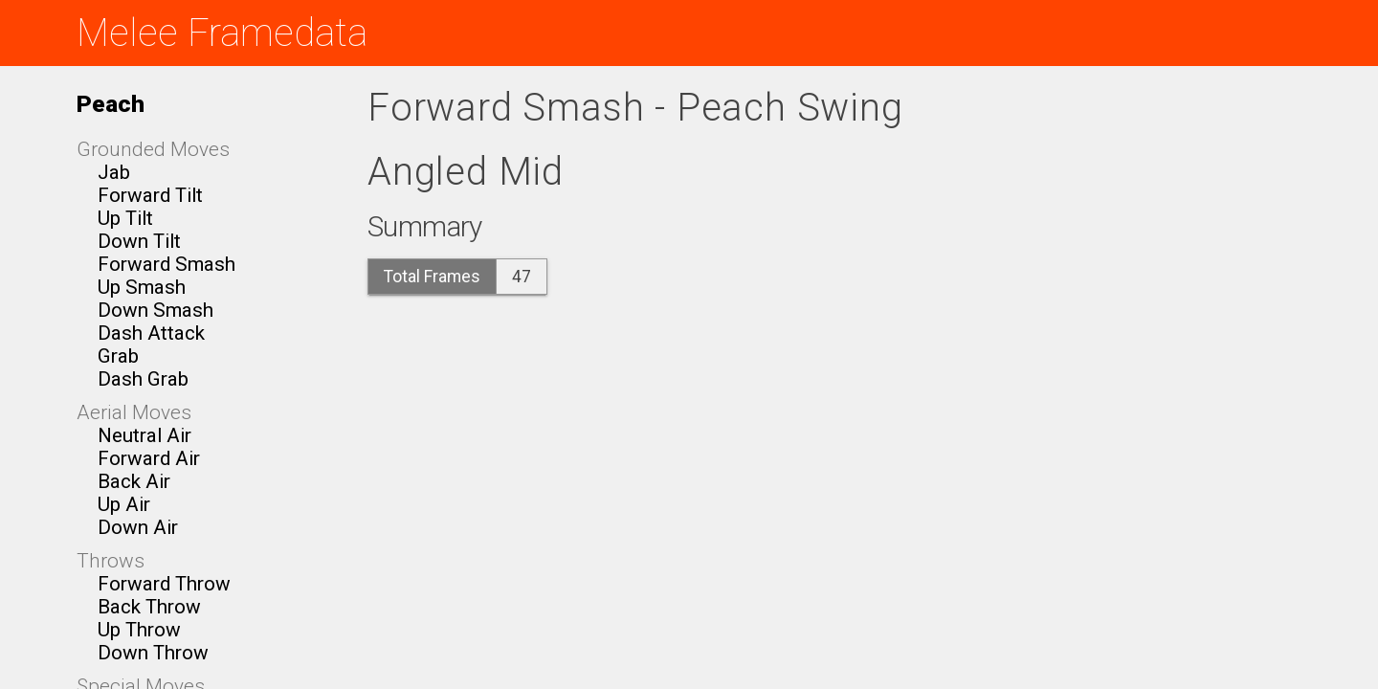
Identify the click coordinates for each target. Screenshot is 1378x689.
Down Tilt (139, 241)
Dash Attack (151, 333)
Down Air (138, 527)
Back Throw (149, 606)
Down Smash (155, 310)
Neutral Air (144, 435)
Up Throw (139, 629)
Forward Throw (164, 583)
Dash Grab (143, 378)
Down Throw (153, 652)
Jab (114, 172)
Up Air (124, 504)
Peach (110, 104)
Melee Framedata (222, 33)
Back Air (134, 481)
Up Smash (142, 287)
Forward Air (149, 458)
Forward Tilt (150, 195)
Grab (118, 355)
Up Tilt (125, 218)
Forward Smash (166, 264)
